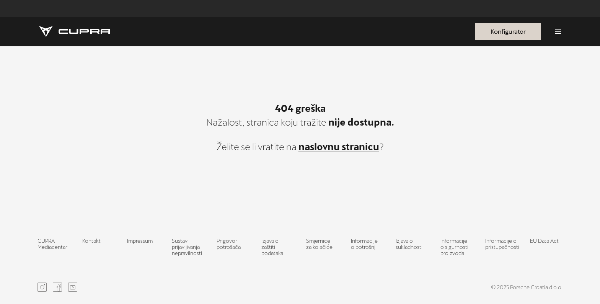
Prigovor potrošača (229, 243)
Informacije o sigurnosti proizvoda (454, 246)
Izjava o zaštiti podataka (272, 246)
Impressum (140, 240)
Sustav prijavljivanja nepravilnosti (187, 246)
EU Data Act (544, 240)
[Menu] (557, 31)
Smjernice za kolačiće (319, 243)
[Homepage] (74, 31)
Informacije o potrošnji (364, 243)
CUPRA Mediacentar (52, 243)
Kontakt (91, 240)
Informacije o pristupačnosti (502, 243)
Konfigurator (508, 31)
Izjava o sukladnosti (409, 243)
